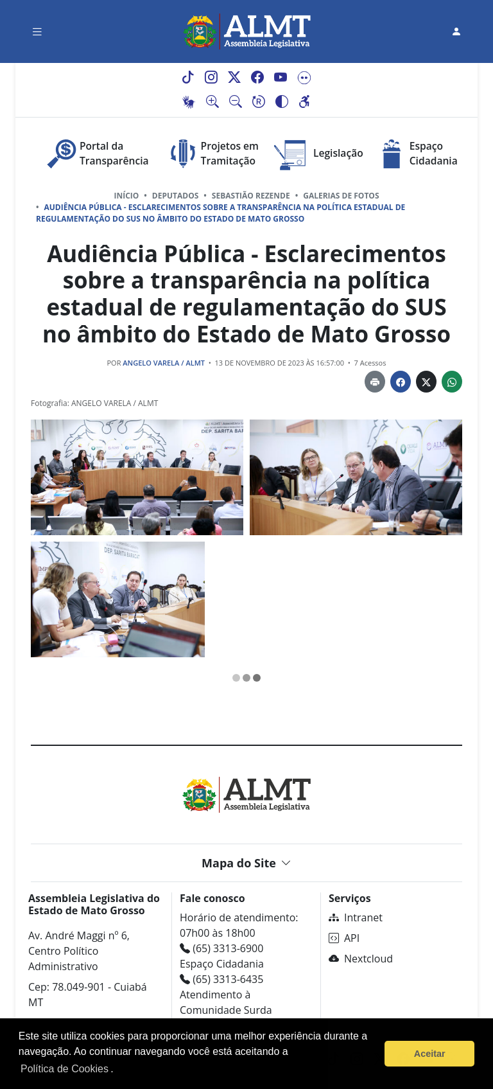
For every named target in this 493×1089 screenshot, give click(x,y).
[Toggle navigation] (37, 31)
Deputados (175, 195)
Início (126, 195)
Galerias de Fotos (341, 195)
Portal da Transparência (96, 154)
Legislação (317, 154)
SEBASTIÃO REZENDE (251, 195)
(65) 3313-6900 (221, 948)
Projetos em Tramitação (212, 154)
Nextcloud (361, 958)
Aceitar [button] (429, 1054)
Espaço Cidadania (416, 154)
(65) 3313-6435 (221, 979)
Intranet (356, 917)
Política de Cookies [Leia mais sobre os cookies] (64, 1068)
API (344, 938)
